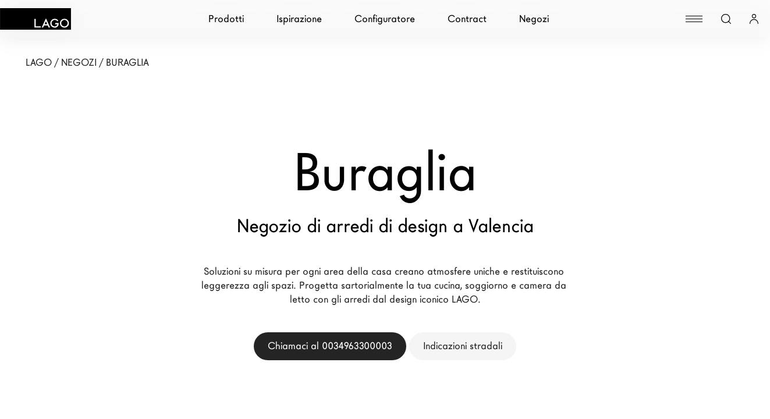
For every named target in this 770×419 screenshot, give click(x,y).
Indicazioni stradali (462, 346)
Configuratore (384, 19)
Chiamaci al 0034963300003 (330, 346)
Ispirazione (299, 19)
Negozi (534, 19)
